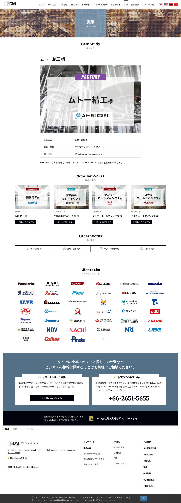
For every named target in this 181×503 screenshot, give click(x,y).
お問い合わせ (148, 4)
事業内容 (52, 4)
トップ (42, 4)
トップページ (89, 443)
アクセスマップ (120, 464)
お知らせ (63, 4)
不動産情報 (115, 4)
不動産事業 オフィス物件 (94, 459)
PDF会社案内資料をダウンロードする (117, 419)
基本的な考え (119, 448)
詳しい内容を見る (25, 222)
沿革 (115, 458)
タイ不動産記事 (100, 4)
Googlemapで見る (18, 458)
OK (143, 498)
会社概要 (117, 453)
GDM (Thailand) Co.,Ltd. (17, 467)
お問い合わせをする (52, 399)
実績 (15, 429)
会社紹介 (75, 4)
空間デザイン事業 (91, 465)
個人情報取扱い (149, 480)
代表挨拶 (86, 4)
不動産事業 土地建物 (92, 454)
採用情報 (135, 4)
